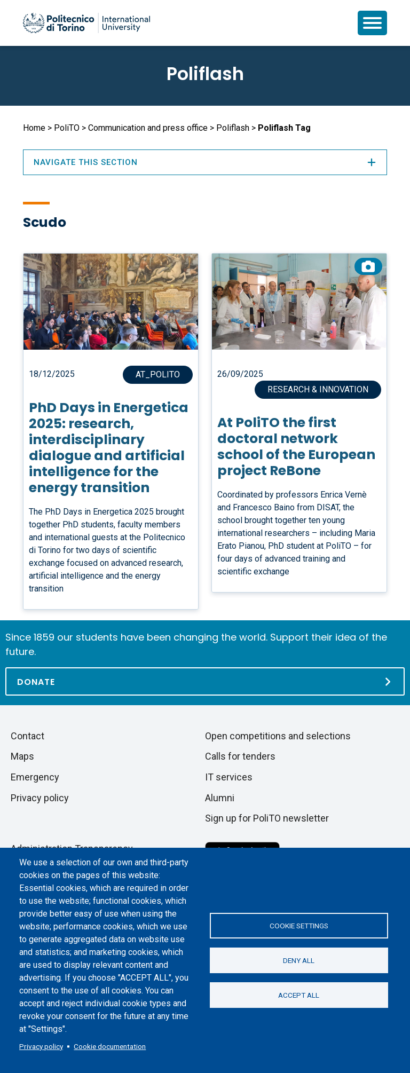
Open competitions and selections (278, 735)
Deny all (298, 960)
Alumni (219, 797)
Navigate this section (205, 162)
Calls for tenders (240, 756)
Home (34, 128)
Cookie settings (299, 925)
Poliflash (205, 73)
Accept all (298, 995)
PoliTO (67, 128)
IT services (229, 777)
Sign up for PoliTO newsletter (267, 818)
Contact (27, 735)
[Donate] (205, 681)
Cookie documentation (110, 1046)
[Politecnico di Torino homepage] (86, 23)
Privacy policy (41, 1046)
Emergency (35, 777)
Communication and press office (148, 128)
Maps (22, 756)
